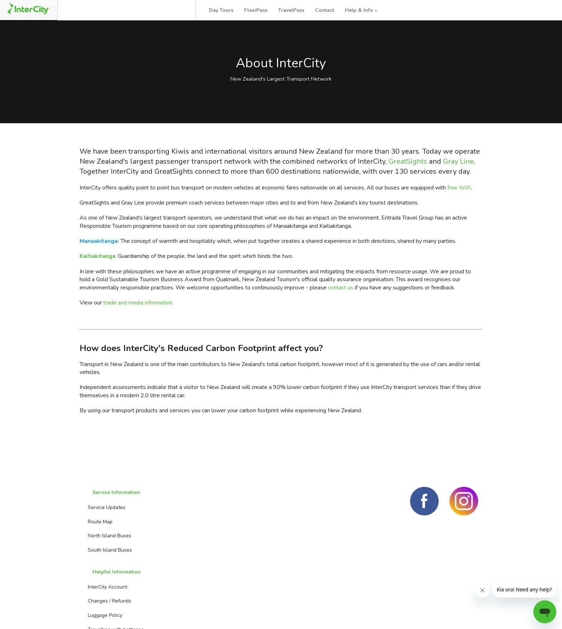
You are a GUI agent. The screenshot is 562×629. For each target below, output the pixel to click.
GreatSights (408, 183)
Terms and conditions (421, 614)
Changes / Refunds (179, 537)
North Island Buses (105, 551)
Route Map (96, 537)
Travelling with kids (179, 580)
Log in (542, 10)
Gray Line (458, 183)
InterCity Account (177, 523)
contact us (340, 310)
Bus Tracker (169, 10)
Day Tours (228, 10)
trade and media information (137, 325)
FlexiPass (263, 10)
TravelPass (298, 10)
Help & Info (369, 10)
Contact (331, 10)
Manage (122, 10)
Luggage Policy (174, 551)
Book (86, 10)
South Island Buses (106, 566)
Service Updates (103, 523)
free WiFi (459, 210)
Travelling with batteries (185, 566)
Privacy (469, 614)
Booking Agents (249, 523)
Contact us (243, 537)
